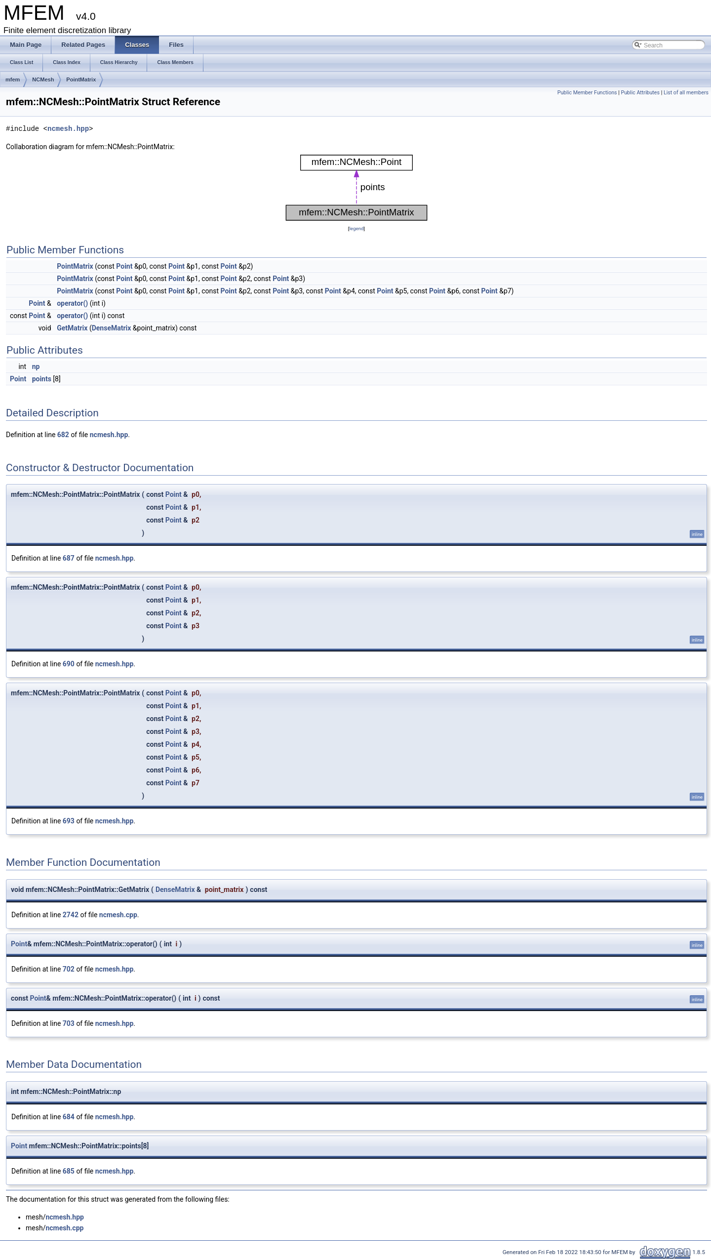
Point (124, 266)
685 (69, 1171)
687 (69, 558)
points (41, 379)
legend (356, 228)
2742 (71, 915)
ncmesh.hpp (68, 128)
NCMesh (43, 79)
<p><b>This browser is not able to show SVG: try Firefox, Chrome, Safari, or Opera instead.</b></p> (356, 187)
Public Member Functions (587, 92)
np (36, 366)
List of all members (686, 92)
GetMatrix (72, 328)
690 (69, 664)
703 (69, 1023)
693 (69, 821)
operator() (72, 303)
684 (69, 1117)
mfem (12, 79)
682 (63, 435)
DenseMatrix (111, 328)
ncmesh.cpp (118, 915)
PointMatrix (81, 79)
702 (69, 969)
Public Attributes (640, 92)
